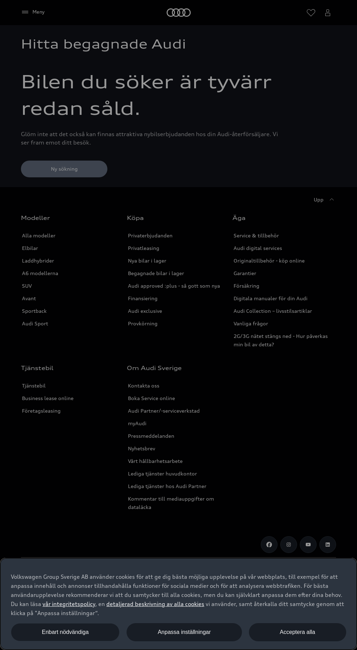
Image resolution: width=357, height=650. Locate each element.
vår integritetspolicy (69, 603)
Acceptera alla (297, 632)
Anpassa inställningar (184, 632)
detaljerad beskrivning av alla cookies (155, 603)
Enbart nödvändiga (65, 632)
